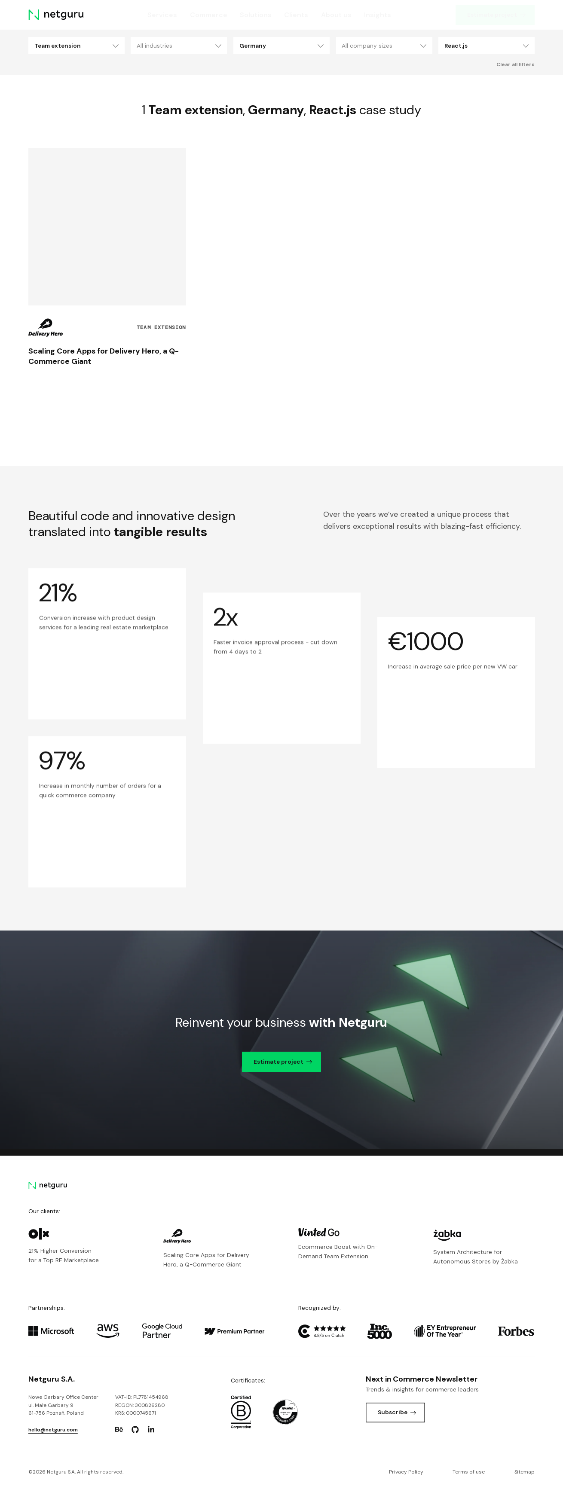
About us (336, 14)
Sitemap (524, 1471)
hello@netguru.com (53, 1429)
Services (162, 14)
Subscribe (397, 1412)
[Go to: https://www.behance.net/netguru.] (119, 1430)
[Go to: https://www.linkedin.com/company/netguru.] (151, 1430)
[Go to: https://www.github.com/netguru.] (135, 1430)
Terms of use (469, 1471)
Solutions (256, 14)
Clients (296, 14)
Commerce (208, 14)
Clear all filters (515, 64)
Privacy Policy (406, 1471)
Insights (377, 14)
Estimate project (496, 14)
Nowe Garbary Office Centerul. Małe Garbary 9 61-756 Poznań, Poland (63, 1405)
